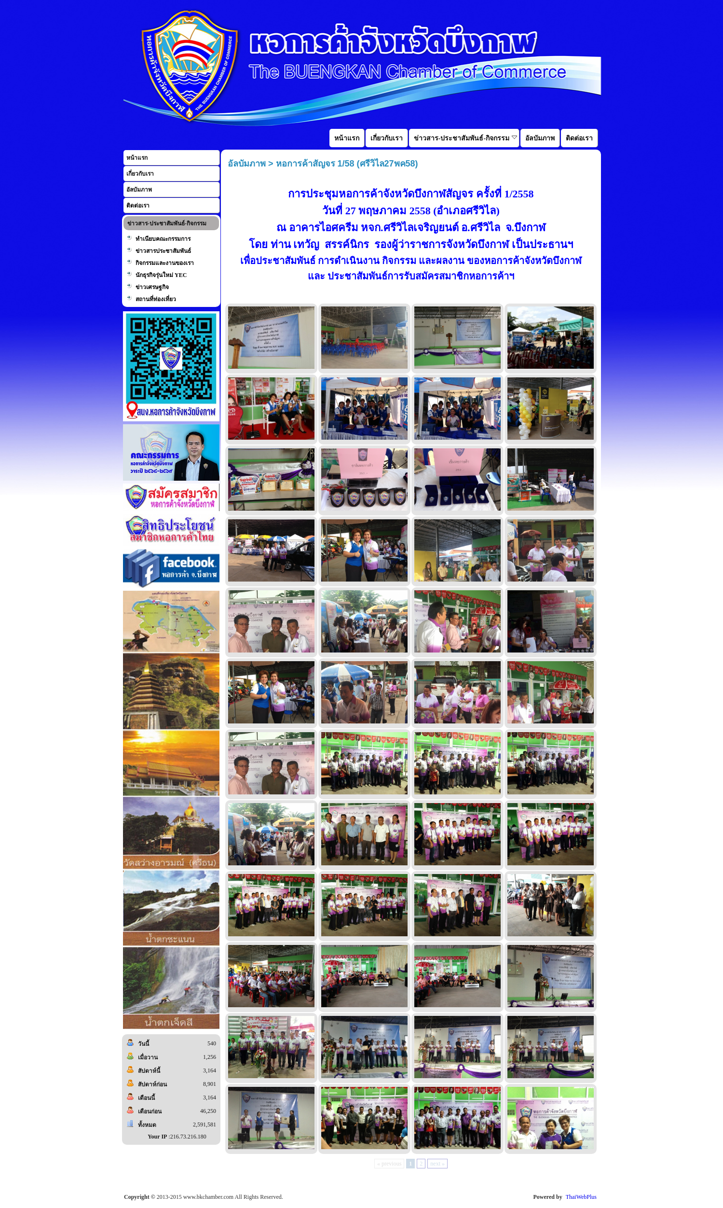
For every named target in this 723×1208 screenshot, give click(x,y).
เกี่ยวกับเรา (140, 173)
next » (437, 1163)
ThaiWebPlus (581, 1197)
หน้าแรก (137, 157)
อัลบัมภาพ (139, 189)
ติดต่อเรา (138, 205)
